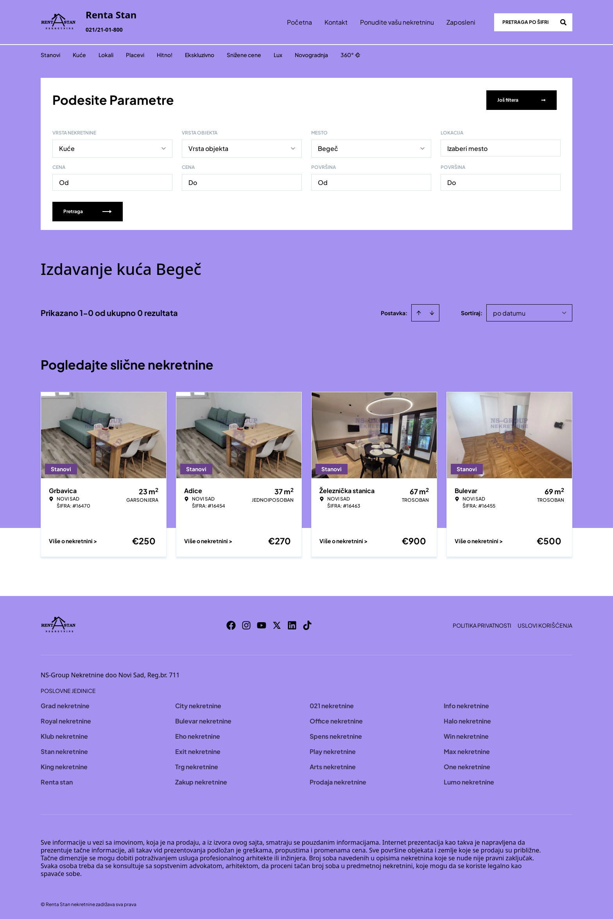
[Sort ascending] (419, 312)
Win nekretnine (466, 735)
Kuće (79, 54)
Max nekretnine (467, 751)
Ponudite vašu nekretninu (397, 22)
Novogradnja (311, 54)
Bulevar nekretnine (203, 720)
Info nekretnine (466, 705)
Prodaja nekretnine (338, 781)
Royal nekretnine (66, 720)
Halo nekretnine (467, 720)
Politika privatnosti (482, 624)
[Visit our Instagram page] (246, 624)
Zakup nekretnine (201, 781)
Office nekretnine (336, 720)
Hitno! (164, 54)
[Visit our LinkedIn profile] (292, 624)
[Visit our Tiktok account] (307, 624)
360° (350, 54)
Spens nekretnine (336, 735)
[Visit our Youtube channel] (261, 624)
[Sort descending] (432, 312)
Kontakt (336, 22)
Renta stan (57, 781)
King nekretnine (64, 766)
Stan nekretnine (64, 751)
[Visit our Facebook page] (231, 624)
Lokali (106, 54)
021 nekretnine (332, 705)
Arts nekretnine (333, 766)
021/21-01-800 (104, 29)
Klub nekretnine (64, 735)
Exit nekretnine (197, 751)
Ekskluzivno (199, 54)
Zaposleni (460, 22)
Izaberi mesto (467, 148)
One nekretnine (467, 766)
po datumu (509, 312)
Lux (278, 54)
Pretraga (87, 211)
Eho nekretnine (197, 735)
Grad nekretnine (65, 705)
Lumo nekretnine (469, 781)
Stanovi (50, 54)
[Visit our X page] (276, 624)
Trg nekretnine (196, 766)
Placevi (135, 54)
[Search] (563, 22)
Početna (299, 22)
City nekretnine (198, 705)
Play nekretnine (333, 751)
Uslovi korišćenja (545, 624)
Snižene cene (244, 54)
